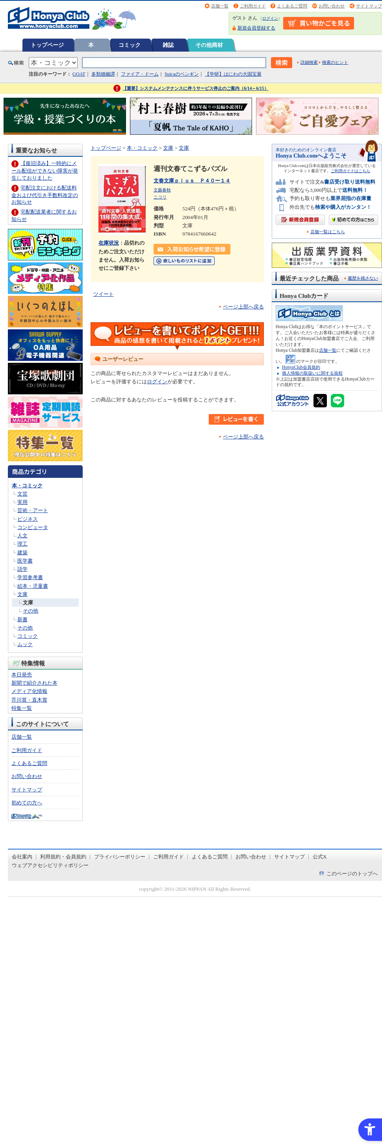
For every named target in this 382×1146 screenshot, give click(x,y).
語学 (22, 569)
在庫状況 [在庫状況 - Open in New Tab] (108, 243)
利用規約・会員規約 (63, 857)
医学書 (25, 561)
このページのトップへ (352, 874)
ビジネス (27, 519)
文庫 (22, 594)
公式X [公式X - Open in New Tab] (320, 857)
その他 (30, 611)
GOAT (78, 74)
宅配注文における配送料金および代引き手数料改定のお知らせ (44, 195)
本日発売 (21, 675)
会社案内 (22, 857)
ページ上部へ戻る (243, 307)
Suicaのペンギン (182, 74)
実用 (22, 502)
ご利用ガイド (253, 6)
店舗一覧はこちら (327, 232)
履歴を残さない (363, 278)
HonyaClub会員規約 (301, 367)
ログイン (270, 18)
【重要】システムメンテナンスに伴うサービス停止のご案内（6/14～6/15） (195, 88)
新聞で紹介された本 (34, 683)
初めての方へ (26, 803)
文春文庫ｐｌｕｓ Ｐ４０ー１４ (192, 181)
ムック (25, 644)
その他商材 (209, 45)
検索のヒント (335, 62)
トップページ (47, 45)
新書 (22, 619)
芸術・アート (32, 510)
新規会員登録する (256, 28)
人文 (22, 536)
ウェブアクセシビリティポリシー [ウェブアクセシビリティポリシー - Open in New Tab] (50, 865)
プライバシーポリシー (119, 857)
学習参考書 (30, 577)
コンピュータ (32, 527)
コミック (130, 45)
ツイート (103, 294)
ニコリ (160, 197)
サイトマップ (369, 6)
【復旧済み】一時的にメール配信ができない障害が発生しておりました (44, 170)
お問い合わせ (332, 6)
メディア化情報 (29, 691)
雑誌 (168, 45)
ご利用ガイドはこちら (350, 171)
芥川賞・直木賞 (29, 700)
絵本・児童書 (32, 586)
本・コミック (27, 485)
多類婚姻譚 (103, 74)
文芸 (22, 494)
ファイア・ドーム (140, 74)
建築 (22, 552)
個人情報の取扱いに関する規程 (312, 373)
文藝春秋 (162, 190)
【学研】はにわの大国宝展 (233, 74)
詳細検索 (309, 62)
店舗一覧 (219, 6)
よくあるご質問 (292, 6)
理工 (22, 544)
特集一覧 (21, 708)
